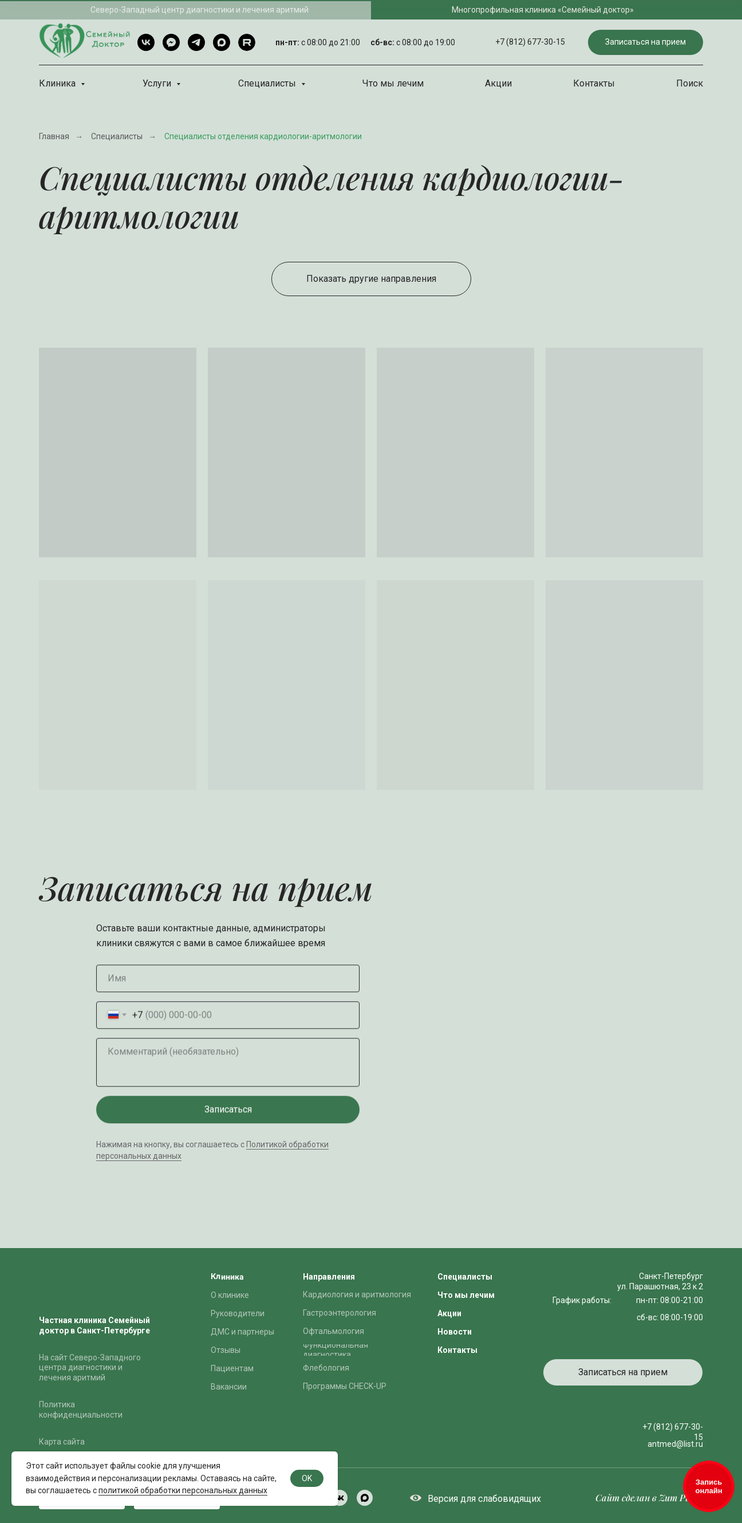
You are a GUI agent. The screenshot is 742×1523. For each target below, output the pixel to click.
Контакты (594, 83)
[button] (645, 43)
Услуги (158, 83)
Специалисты (268, 83)
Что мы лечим (393, 83)
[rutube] (246, 42)
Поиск (689, 83)
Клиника (58, 83)
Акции (498, 83)
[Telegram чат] (171, 42)
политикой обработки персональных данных (182, 1490)
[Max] (221, 42)
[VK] (146, 42)
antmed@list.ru (675, 1444)
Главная (54, 136)
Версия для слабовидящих (484, 1498)
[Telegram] (196, 42)
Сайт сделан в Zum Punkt (649, 1497)
